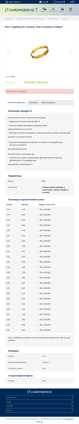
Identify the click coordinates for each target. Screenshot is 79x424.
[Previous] (8, 51)
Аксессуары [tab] (33, 102)
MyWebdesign (69, 419)
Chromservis (9, 18)
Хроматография (52, 18)
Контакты (39, 410)
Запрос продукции (48, 102)
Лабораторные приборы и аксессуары (30, 18)
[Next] (70, 51)
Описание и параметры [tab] (16, 102)
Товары (39, 402)
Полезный (39, 406)
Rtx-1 (44, 381)
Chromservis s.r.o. (39, 397)
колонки (64, 18)
